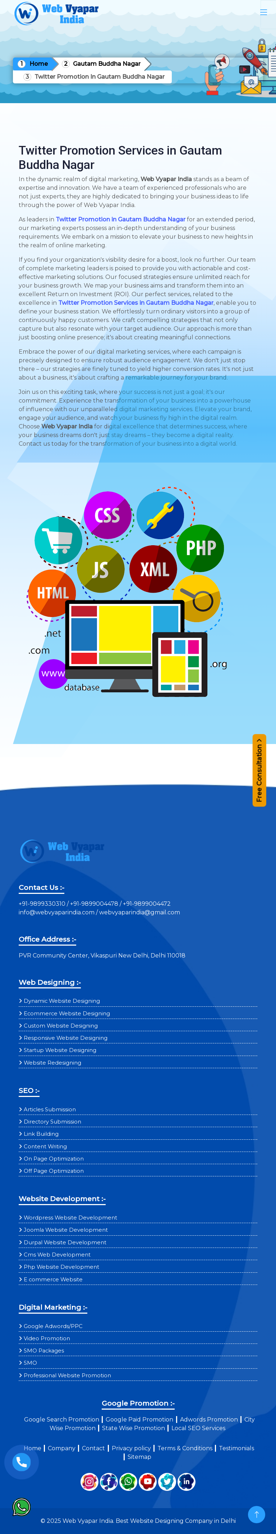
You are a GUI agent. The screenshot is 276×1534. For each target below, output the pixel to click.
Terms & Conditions (184, 1448)
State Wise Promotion (133, 1428)
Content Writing (45, 1146)
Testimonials (236, 1448)
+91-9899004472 (146, 903)
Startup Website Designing (60, 1050)
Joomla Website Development (66, 1230)
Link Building (41, 1134)
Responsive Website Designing (65, 1038)
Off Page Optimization (54, 1171)
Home (38, 63)
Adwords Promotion (209, 1419)
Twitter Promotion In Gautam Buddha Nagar (99, 76)
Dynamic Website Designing (62, 1001)
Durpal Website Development (65, 1242)
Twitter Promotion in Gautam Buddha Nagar (120, 219)
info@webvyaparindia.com (57, 912)
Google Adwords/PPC (53, 1326)
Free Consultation (259, 774)
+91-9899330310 (43, 903)
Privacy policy (131, 1448)
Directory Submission (52, 1122)
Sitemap (139, 1456)
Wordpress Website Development (70, 1217)
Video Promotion (47, 1338)
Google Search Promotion (61, 1419)
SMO (30, 1363)
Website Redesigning (52, 1063)
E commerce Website (53, 1279)
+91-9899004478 (95, 903)
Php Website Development (61, 1267)
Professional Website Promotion (67, 1375)
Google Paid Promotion (139, 1419)
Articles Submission (50, 1109)
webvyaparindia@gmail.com (139, 912)
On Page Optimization (54, 1159)
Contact (93, 1448)
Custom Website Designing (61, 1026)
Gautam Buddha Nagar (107, 63)
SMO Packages (44, 1350)
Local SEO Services (198, 1428)
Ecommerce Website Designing (67, 1013)
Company (61, 1448)
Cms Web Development (57, 1254)
